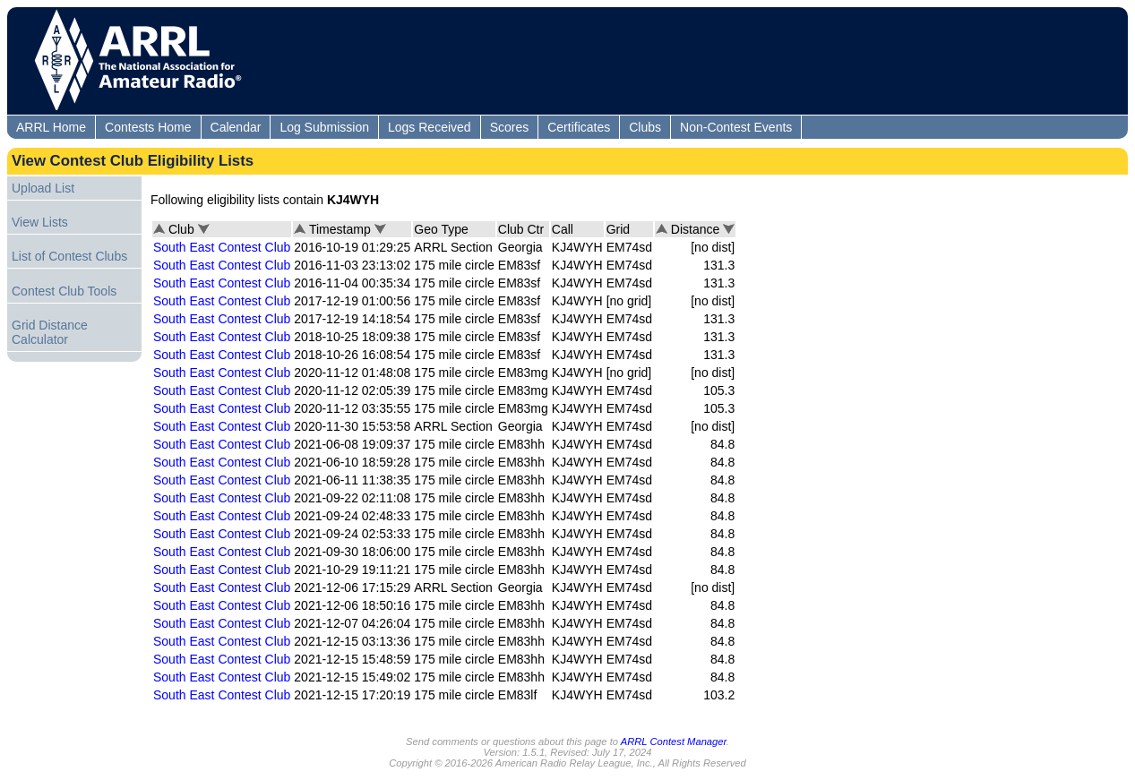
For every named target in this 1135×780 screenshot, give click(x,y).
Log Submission (324, 127)
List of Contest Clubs (69, 256)
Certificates (578, 127)
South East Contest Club (221, 247)
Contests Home (148, 127)
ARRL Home (51, 127)
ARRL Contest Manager (674, 741)
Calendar (236, 127)
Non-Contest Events (736, 127)
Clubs (645, 127)
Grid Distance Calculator (50, 332)
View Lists (40, 222)
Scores (509, 127)
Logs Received (429, 127)
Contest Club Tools (64, 291)
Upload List (43, 188)
